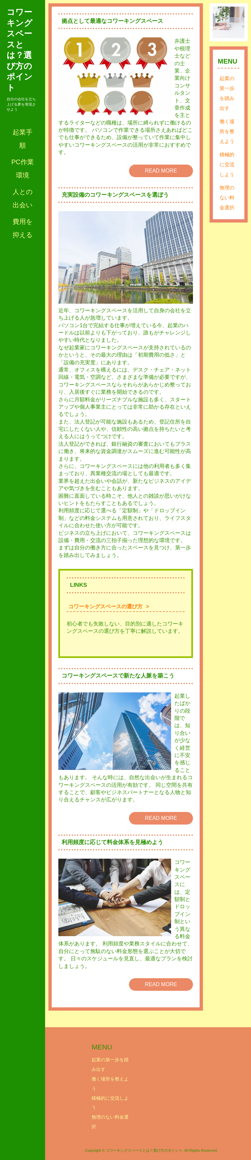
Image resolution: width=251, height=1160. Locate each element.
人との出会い (22, 198)
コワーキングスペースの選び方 (105, 606)
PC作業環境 (22, 168)
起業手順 (22, 138)
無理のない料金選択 (227, 197)
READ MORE (161, 171)
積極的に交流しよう (227, 164)
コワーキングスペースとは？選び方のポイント (19, 49)
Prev (221, 22)
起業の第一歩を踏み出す (227, 93)
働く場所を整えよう (227, 131)
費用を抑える (22, 228)
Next (235, 22)
